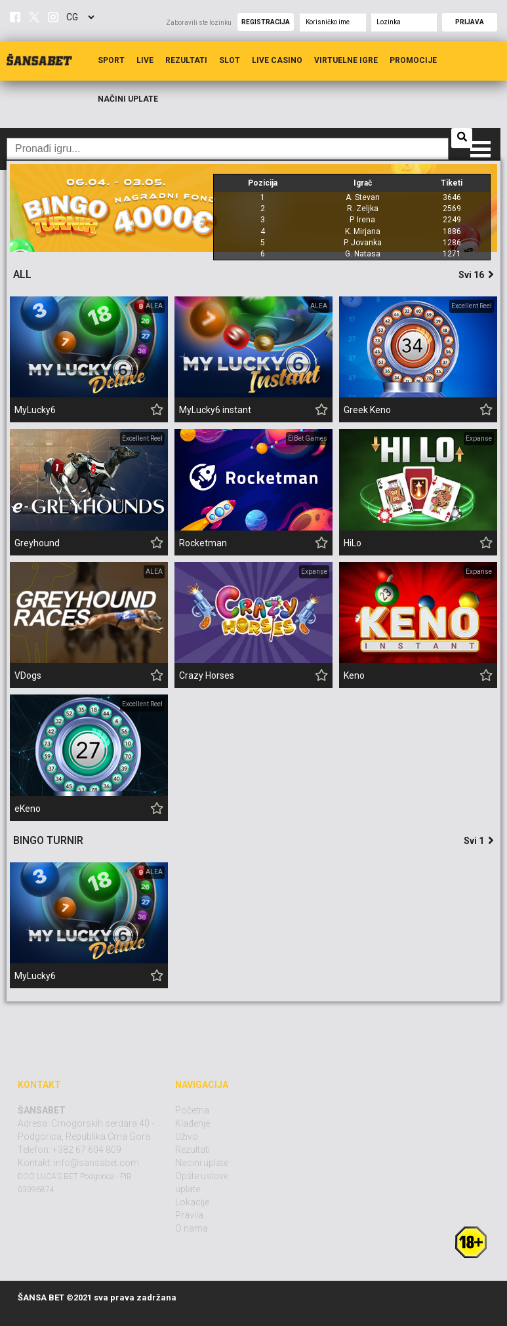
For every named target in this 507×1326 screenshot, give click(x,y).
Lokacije (192, 1202)
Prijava (469, 22)
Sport (111, 60)
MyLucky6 (35, 410)
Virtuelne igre (346, 60)
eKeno (27, 808)
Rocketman (203, 543)
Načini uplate (128, 99)
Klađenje (192, 1123)
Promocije (413, 60)
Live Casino (277, 60)
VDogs (27, 675)
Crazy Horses (206, 675)
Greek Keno (367, 410)
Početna (192, 1110)
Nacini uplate (201, 1162)
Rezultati (186, 60)
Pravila (189, 1215)
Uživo (186, 1136)
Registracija (265, 22)
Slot (229, 60)
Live (144, 60)
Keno (354, 675)
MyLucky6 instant (215, 410)
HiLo (352, 543)
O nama (191, 1228)
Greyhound (37, 543)
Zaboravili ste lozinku (199, 22)
